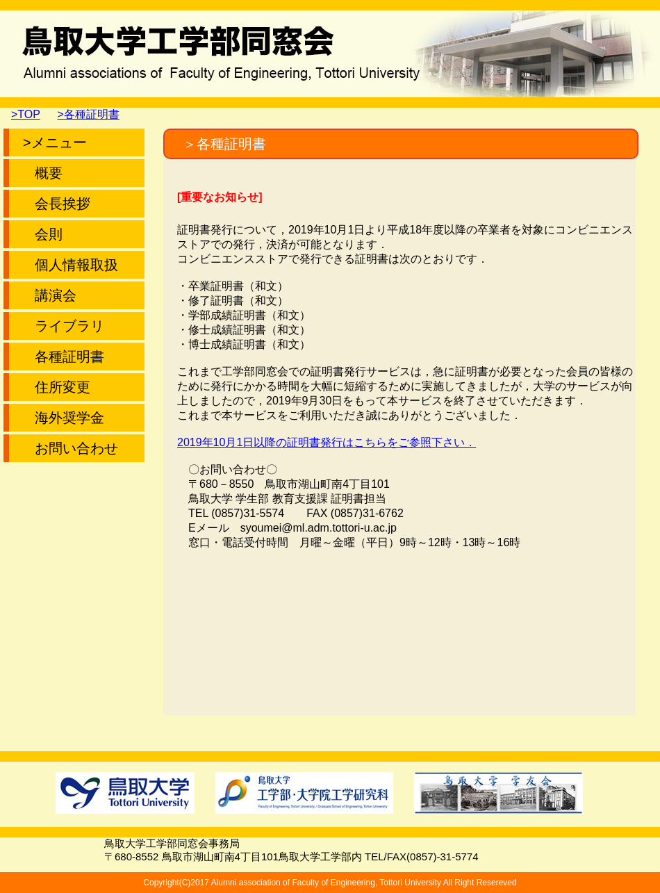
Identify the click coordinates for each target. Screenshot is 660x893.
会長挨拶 (56, 203)
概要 (43, 173)
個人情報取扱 (70, 264)
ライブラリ (63, 326)
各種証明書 (63, 356)
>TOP (25, 114)
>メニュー (55, 142)
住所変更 (56, 387)
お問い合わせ (70, 448)
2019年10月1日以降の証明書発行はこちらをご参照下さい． (326, 442)
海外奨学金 (63, 417)
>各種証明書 (88, 114)
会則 (43, 234)
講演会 (49, 295)
